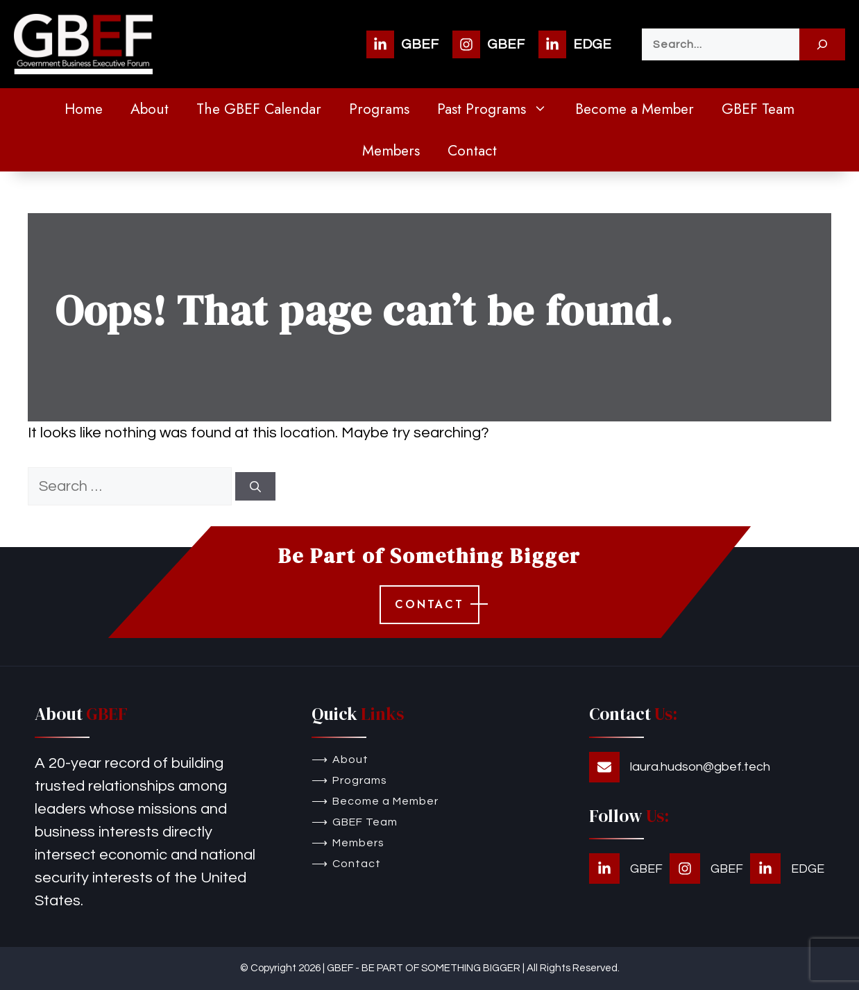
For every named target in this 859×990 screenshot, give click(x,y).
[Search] (822, 44)
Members (391, 150)
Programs (379, 109)
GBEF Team (758, 109)
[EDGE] (574, 44)
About (149, 109)
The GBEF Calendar (258, 109)
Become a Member (634, 109)
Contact (472, 150)
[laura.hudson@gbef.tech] (679, 767)
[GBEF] (402, 44)
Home (84, 109)
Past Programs (499, 109)
